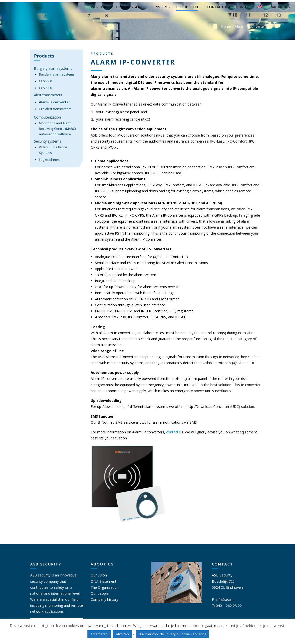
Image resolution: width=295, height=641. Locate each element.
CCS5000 (45, 81)
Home (226, 26)
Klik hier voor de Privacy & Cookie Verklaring (172, 634)
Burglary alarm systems (53, 68)
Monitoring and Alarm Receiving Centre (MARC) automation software (57, 129)
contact (172, 432)
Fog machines (49, 159)
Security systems (47, 141)
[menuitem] (260, 7)
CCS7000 (45, 88)
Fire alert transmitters (55, 109)
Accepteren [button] (99, 634)
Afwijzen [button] (122, 634)
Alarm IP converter (54, 102)
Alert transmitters (48, 95)
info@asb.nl (225, 599)
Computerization (47, 117)
